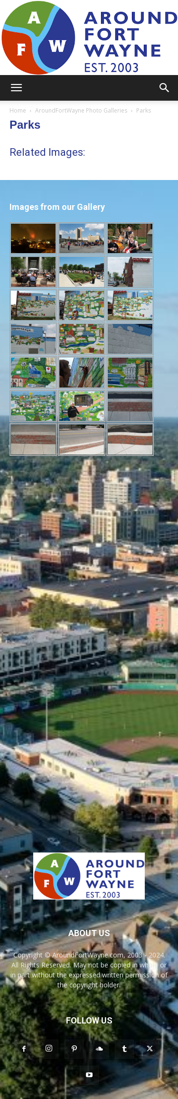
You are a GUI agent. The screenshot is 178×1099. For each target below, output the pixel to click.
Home (17, 110)
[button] (16, 88)
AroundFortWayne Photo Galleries (81, 110)
